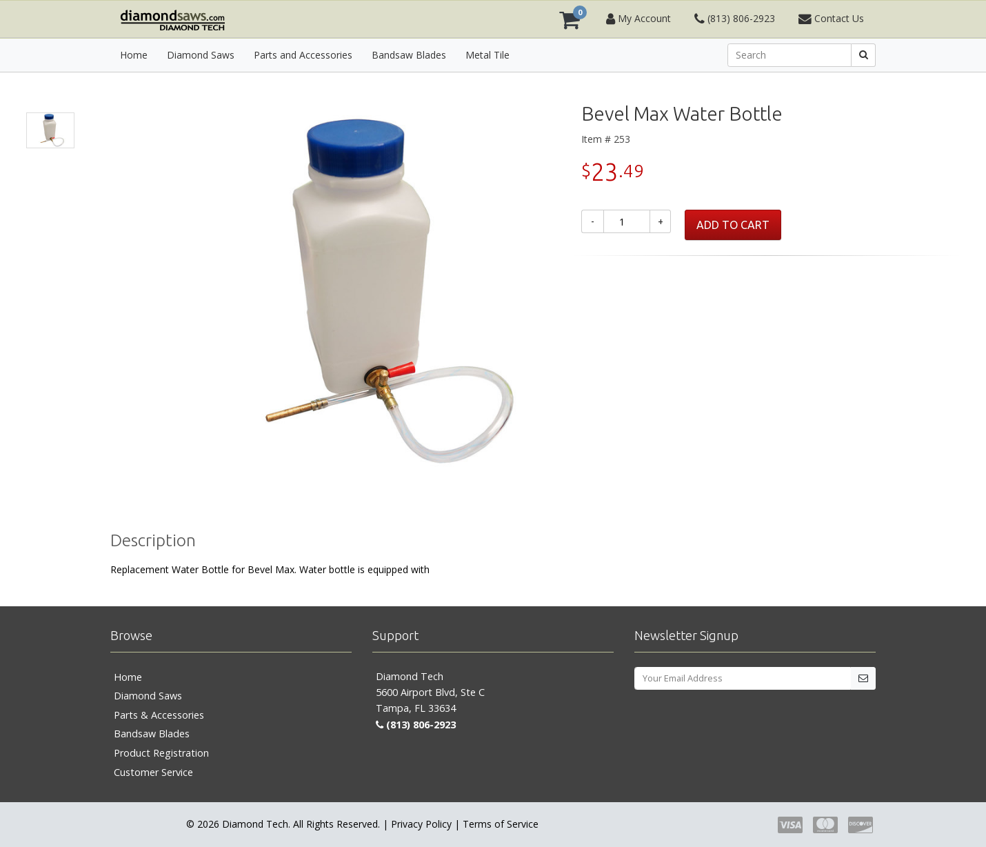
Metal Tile (487, 54)
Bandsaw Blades (409, 54)
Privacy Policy (421, 823)
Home (134, 54)
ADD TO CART (732, 225)
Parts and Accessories (303, 54)
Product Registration (161, 752)
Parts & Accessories (159, 714)
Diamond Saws (200, 54)
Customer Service (153, 772)
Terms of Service (501, 823)
